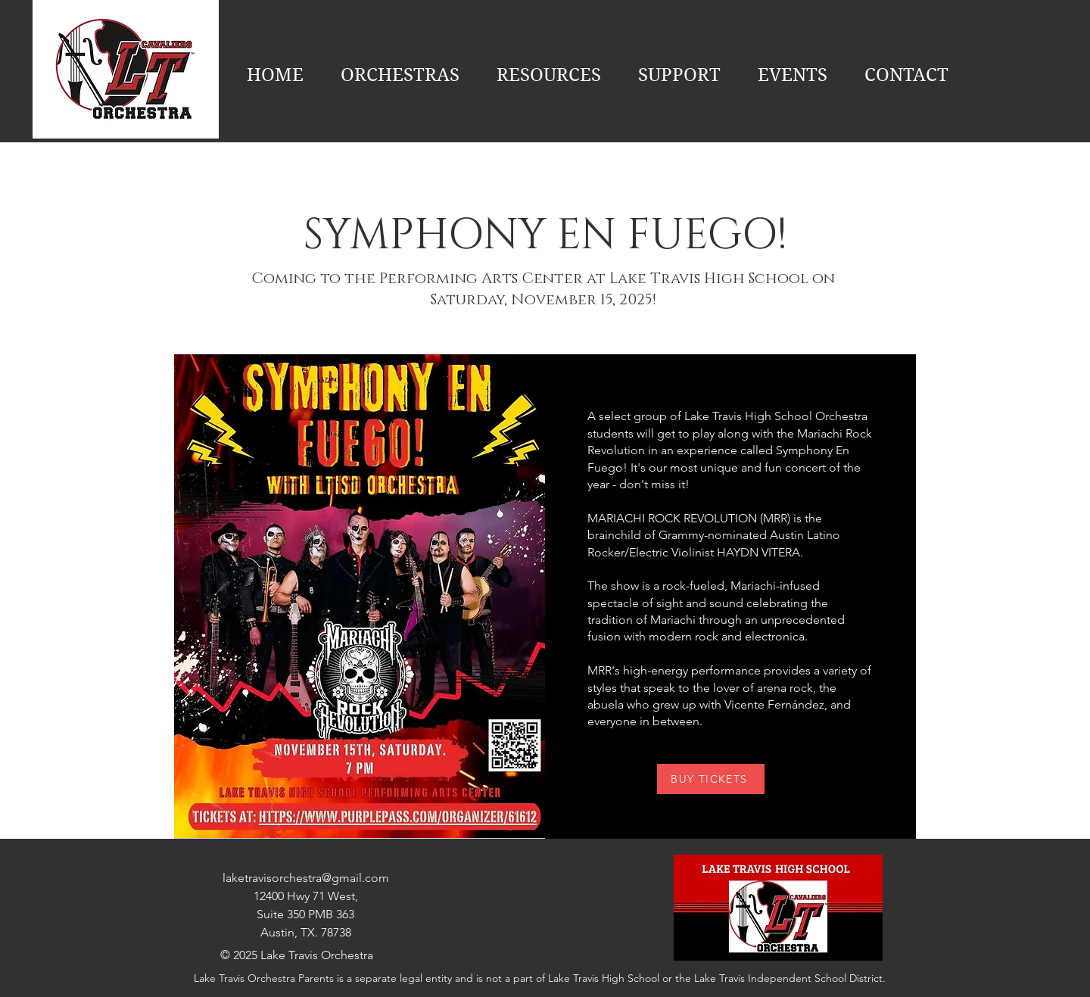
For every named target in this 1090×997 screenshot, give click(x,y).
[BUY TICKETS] (711, 779)
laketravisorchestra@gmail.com (306, 878)
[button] (792, 75)
